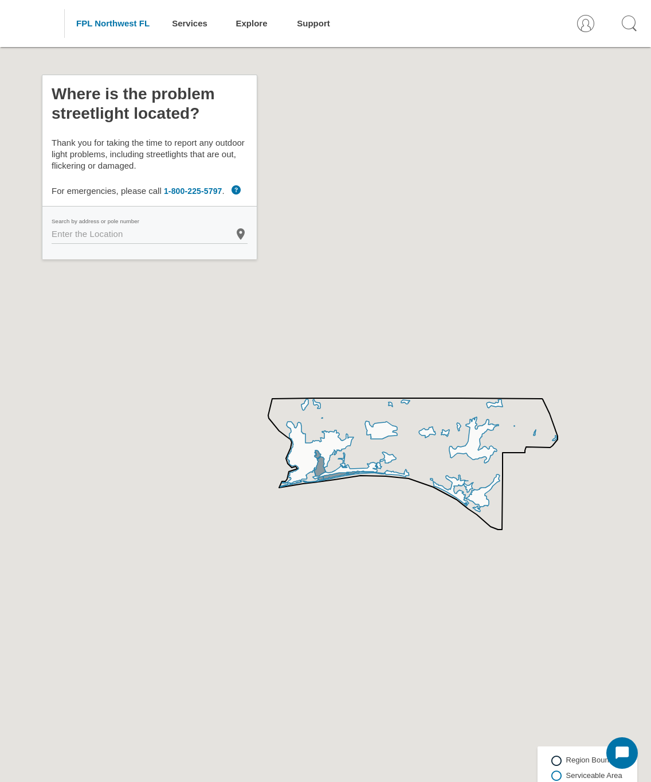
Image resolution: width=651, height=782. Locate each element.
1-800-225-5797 (193, 191)
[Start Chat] (622, 753)
